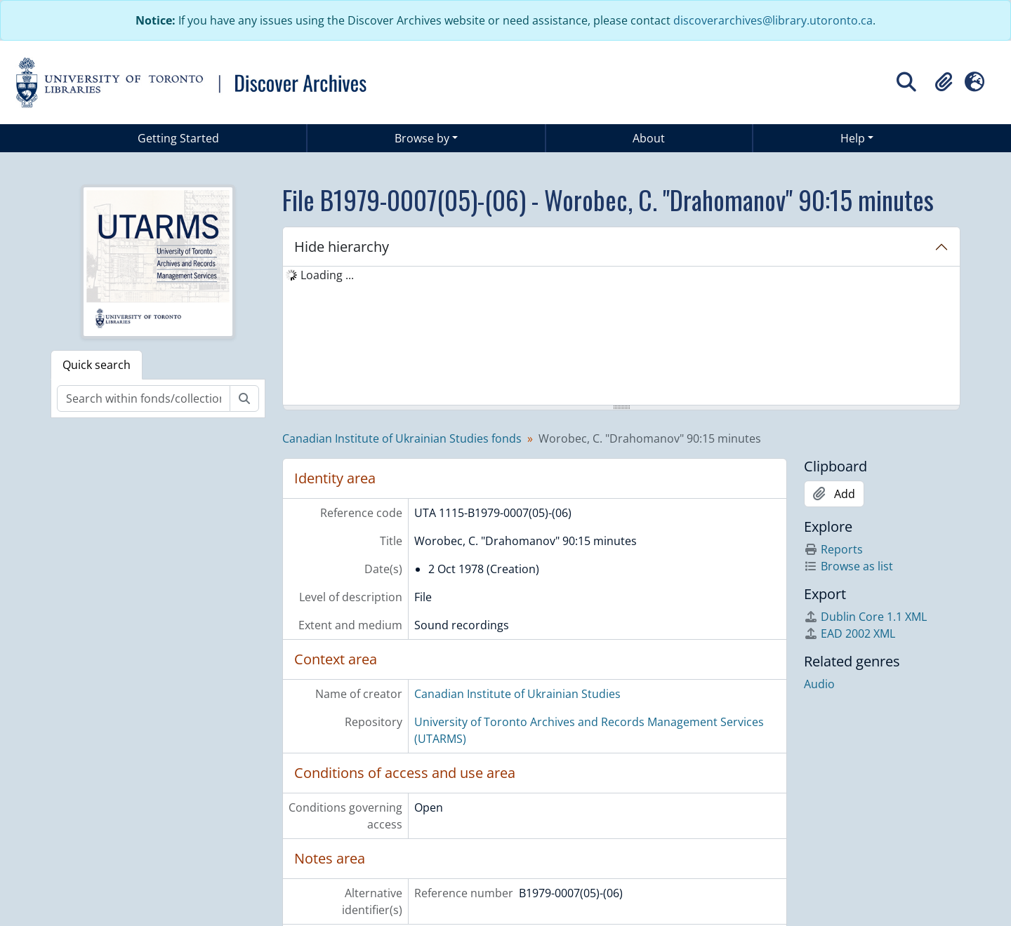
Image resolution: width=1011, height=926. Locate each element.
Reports (833, 549)
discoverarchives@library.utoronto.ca (773, 20)
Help (852, 138)
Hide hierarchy (341, 246)
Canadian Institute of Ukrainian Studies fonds (402, 438)
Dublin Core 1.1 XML (865, 616)
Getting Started (178, 138)
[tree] (621, 337)
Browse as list (848, 566)
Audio (819, 684)
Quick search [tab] (96, 365)
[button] (943, 82)
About (649, 138)
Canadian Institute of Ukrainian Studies (517, 694)
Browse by (422, 138)
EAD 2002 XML (849, 633)
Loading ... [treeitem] (327, 275)
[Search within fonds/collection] (143, 398)
